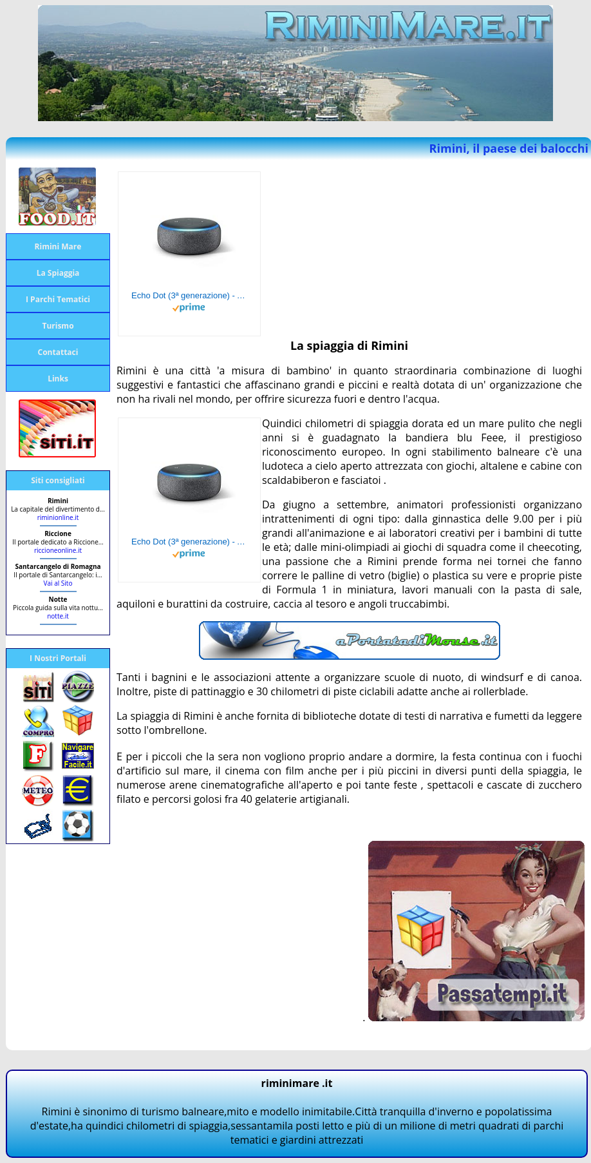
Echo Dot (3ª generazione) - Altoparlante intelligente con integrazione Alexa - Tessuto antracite (189, 295)
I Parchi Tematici (58, 299)
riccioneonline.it (58, 550)
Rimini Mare (58, 246)
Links (58, 378)
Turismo (57, 325)
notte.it (58, 615)
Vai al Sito (58, 583)
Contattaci (58, 352)
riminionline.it (58, 517)
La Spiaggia (58, 272)
